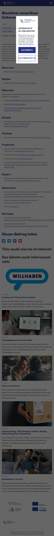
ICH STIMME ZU (27, 50)
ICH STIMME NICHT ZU (27, 58)
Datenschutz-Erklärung (26, 44)
